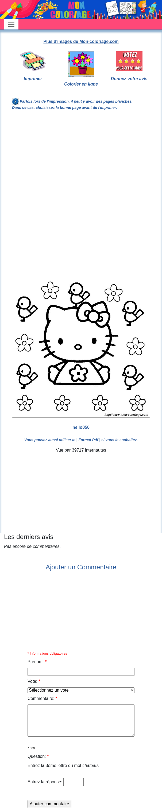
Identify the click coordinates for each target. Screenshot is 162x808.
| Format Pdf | (88, 440)
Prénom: (37, 661)
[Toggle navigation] (11, 24)
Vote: (34, 681)
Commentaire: (42, 698)
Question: (38, 756)
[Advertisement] (81, 158)
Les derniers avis (28, 536)
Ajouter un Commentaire (81, 567)
